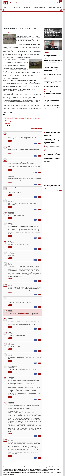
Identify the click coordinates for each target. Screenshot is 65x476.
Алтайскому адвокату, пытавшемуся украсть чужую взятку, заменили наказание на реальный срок (53, 100)
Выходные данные (6, 472)
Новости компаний (55, 7)
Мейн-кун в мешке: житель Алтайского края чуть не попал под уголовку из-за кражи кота (53, 62)
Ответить (10, 141)
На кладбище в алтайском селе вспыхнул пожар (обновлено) (17, 117)
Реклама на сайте (58, 472)
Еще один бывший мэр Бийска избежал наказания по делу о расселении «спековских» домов (52, 93)
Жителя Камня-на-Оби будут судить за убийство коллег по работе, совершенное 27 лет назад (52, 160)
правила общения (24, 313)
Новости (6, 7)
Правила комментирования (30, 472)
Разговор (27, 7)
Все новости (59, 190)
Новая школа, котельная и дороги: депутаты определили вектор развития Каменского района (52, 69)
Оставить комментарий (36, 128)
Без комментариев (39, 7)
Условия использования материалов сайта (17, 472)
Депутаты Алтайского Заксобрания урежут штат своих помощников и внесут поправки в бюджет (52, 134)
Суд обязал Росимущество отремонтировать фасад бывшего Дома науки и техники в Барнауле (52, 141)
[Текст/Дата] (61, 10)
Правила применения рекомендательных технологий (45, 472)
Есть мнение (16, 7)
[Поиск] (58, 10)
